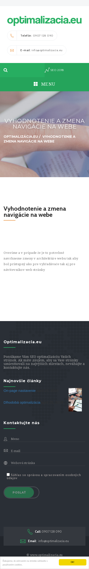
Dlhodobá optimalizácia (22, 402)
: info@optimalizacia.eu (35, 50)
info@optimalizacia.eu (44, 541)
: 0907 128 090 (30, 35)
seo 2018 (54, 70)
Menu (45, 84)
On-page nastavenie (20, 391)
